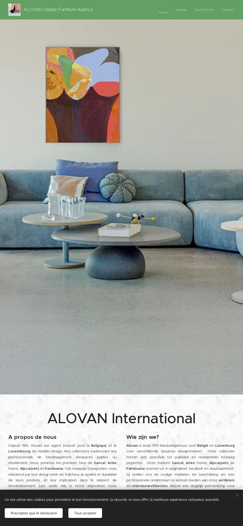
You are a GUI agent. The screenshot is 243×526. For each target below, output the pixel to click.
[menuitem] (164, 10)
